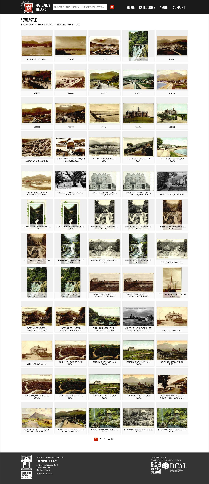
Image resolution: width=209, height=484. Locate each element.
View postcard (37, 46)
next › (113, 439)
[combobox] (80, 7)
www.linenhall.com (44, 473)
